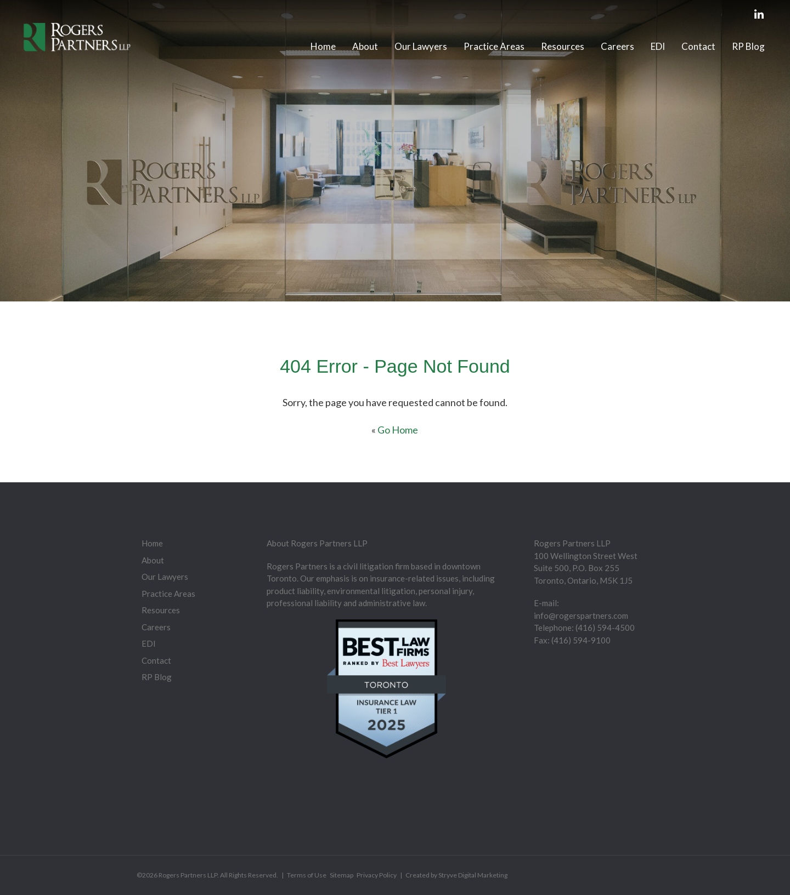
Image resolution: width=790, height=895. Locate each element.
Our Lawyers (420, 46)
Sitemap (341, 875)
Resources (562, 46)
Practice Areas (494, 46)
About (365, 46)
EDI (658, 46)
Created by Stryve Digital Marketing (456, 875)
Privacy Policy (377, 875)
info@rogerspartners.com (581, 615)
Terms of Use (306, 875)
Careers (617, 46)
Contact (698, 46)
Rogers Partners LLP (188, 875)
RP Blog (748, 46)
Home (323, 46)
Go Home (397, 430)
